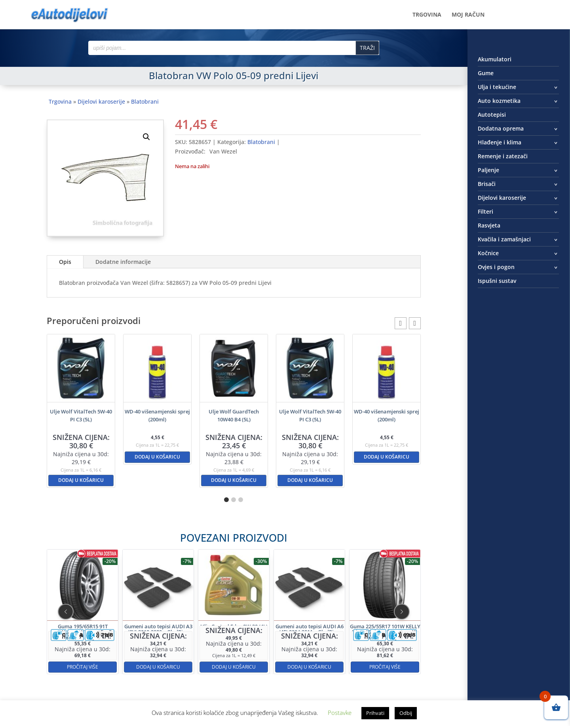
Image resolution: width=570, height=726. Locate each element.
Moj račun (468, 15)
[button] (146, 137)
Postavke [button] (340, 713)
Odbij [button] (405, 713)
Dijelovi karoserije (101, 101)
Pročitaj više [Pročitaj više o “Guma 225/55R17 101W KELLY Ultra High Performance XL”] (313, 637)
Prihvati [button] (375, 713)
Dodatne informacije (123, 261)
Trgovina (426, 15)
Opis (65, 261)
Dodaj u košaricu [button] (81, 480)
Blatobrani (145, 101)
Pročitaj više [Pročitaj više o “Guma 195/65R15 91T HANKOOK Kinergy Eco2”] (154, 637)
